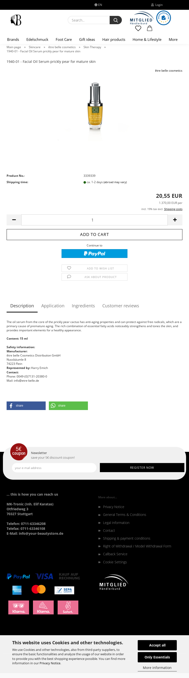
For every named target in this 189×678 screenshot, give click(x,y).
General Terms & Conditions (124, 514)
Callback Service (115, 554)
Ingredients (83, 306)
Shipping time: (17, 182)
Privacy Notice (50, 663)
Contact (109, 530)
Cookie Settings (115, 562)
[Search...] (116, 20)
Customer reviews (120, 306)
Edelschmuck (37, 39)
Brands (13, 39)
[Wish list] (138, 30)
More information (157, 667)
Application (52, 306)
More (173, 39)
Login (157, 5)
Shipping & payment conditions (126, 538)
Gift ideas (87, 39)
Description (22, 306)
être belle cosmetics (168, 70)
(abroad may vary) (115, 182)
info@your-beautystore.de (41, 533)
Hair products (113, 39)
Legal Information (116, 522)
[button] (150, 30)
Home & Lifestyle (147, 39)
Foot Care (64, 39)
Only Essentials (157, 657)
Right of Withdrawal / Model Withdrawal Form (137, 546)
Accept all (157, 645)
